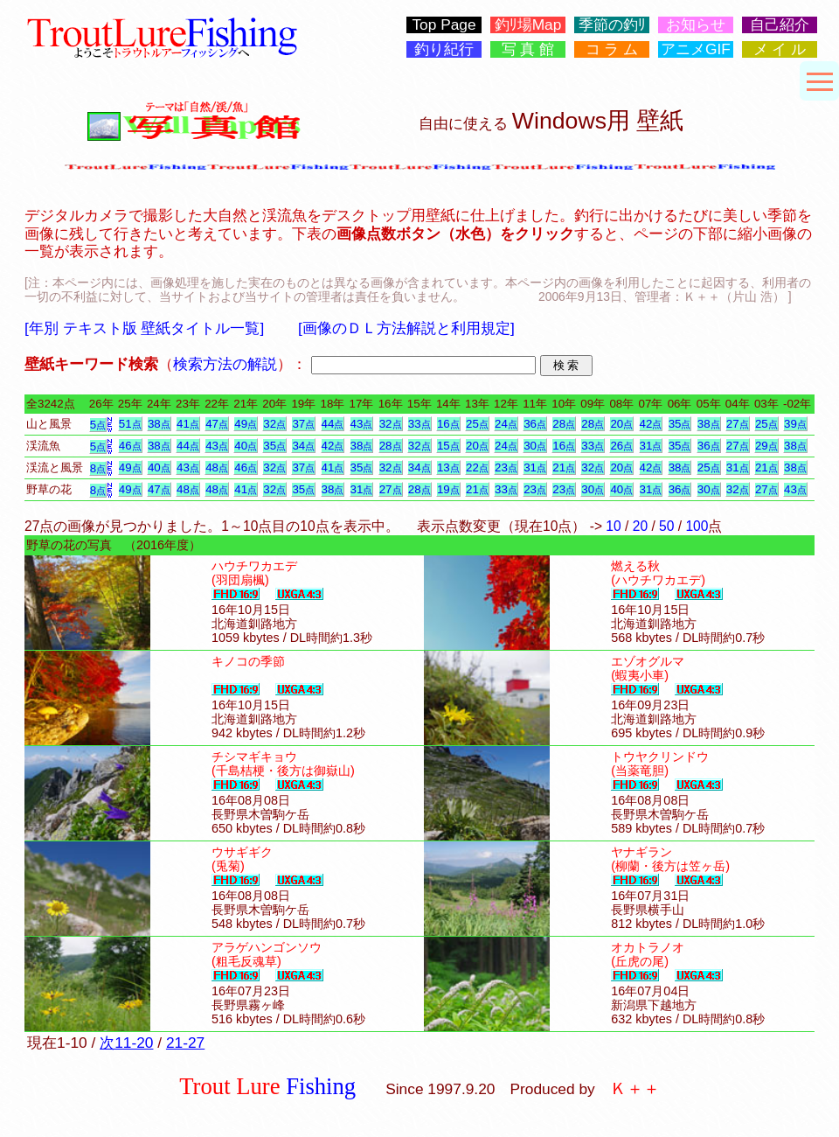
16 (448, 423)
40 (245, 445)
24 (506, 423)
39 (795, 423)
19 (448, 489)
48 (216, 467)
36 (535, 423)
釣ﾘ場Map (528, 25)
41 (188, 423)
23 (506, 467)
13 (448, 467)
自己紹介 (779, 25)
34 (303, 445)
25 (477, 423)
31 (651, 445)
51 (130, 423)
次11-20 (126, 1042)
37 (303, 423)
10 (613, 526)
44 (333, 423)
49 (245, 423)
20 (621, 423)
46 (130, 445)
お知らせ (695, 25)
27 (737, 423)
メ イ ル (780, 49)
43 (361, 423)
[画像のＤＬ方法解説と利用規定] (406, 328)
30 (535, 445)
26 (621, 445)
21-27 (185, 1042)
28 (563, 423)
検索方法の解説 (225, 364)
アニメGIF (696, 49)
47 (216, 423)
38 (159, 423)
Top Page (443, 25)
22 (477, 467)
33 (419, 423)
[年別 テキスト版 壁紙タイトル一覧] (144, 328)
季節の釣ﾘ (612, 25)
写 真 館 (528, 49)
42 (651, 423)
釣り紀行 (444, 49)
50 (666, 526)
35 (680, 423)
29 (766, 445)
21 (563, 467)
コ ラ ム (612, 49)
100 (696, 526)
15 (448, 445)
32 (274, 423)
